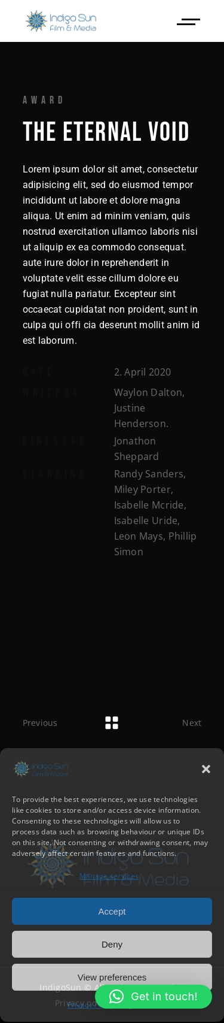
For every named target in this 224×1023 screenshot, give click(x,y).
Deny (112, 944)
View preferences (112, 976)
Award (45, 100)
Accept (112, 911)
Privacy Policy (91, 1004)
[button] (206, 768)
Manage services (109, 875)
